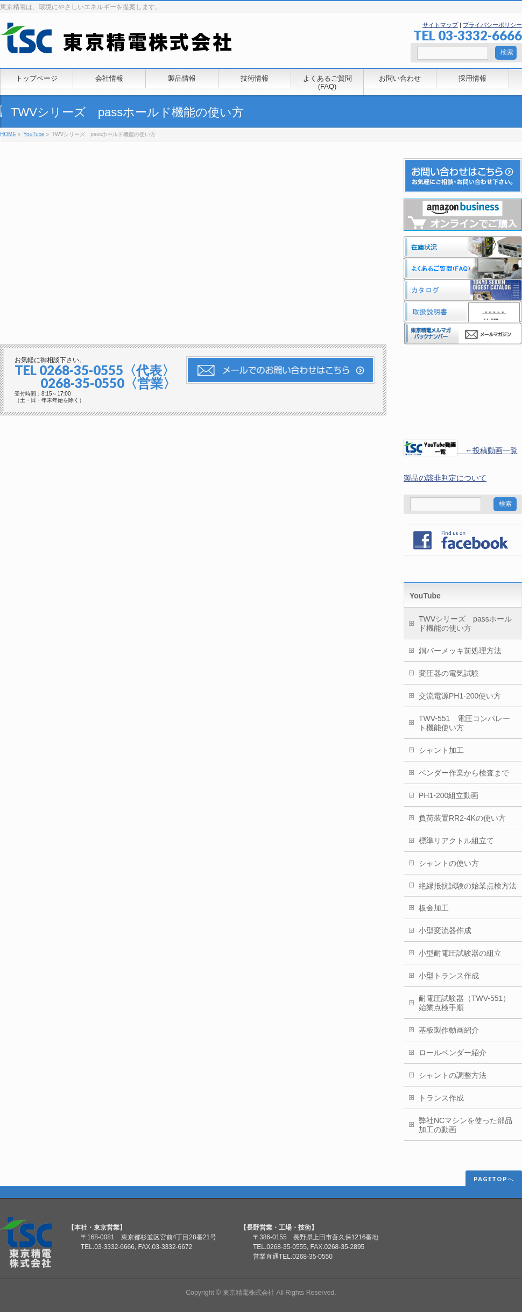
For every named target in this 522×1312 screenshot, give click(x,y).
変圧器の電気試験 (449, 673)
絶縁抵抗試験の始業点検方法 (468, 885)
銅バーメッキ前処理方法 (460, 650)
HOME (8, 134)
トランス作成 (441, 1098)
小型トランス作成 (449, 975)
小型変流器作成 (445, 930)
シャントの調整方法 (452, 1075)
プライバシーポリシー (492, 25)
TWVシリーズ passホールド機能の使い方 (465, 623)
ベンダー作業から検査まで (464, 772)
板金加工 (434, 908)
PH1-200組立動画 (448, 795)
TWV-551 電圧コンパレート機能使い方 (464, 723)
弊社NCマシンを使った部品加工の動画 (465, 1125)
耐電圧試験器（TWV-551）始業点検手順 (464, 1003)
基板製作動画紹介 (449, 1030)
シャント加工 (441, 750)
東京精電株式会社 (248, 1292)
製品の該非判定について (445, 478)
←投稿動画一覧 (461, 450)
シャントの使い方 (449, 863)
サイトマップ (440, 25)
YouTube (33, 134)
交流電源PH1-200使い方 (460, 696)
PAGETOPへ (494, 1178)
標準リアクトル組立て (456, 840)
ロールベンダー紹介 (452, 1052)
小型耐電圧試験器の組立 (460, 953)
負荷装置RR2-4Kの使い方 (462, 818)
